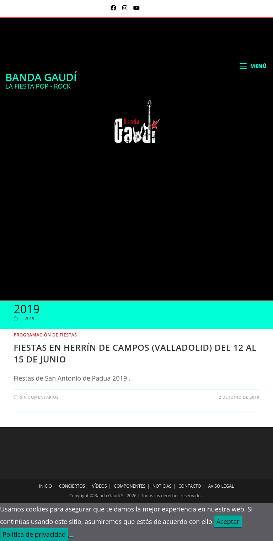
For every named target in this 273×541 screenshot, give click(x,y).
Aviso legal (221, 486)
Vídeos (99, 486)
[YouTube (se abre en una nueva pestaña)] (135, 8)
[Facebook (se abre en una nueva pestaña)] (114, 8)
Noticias (161, 486)
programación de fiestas (45, 335)
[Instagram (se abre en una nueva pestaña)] (125, 8)
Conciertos (72, 486)
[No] (70, 536)
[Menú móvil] (253, 66)
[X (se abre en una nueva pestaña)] (105, 8)
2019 (29, 318)
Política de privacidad (34, 534)
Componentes (129, 486)
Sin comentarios (39, 397)
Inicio (45, 486)
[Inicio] (16, 318)
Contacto (189, 486)
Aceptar (228, 521)
